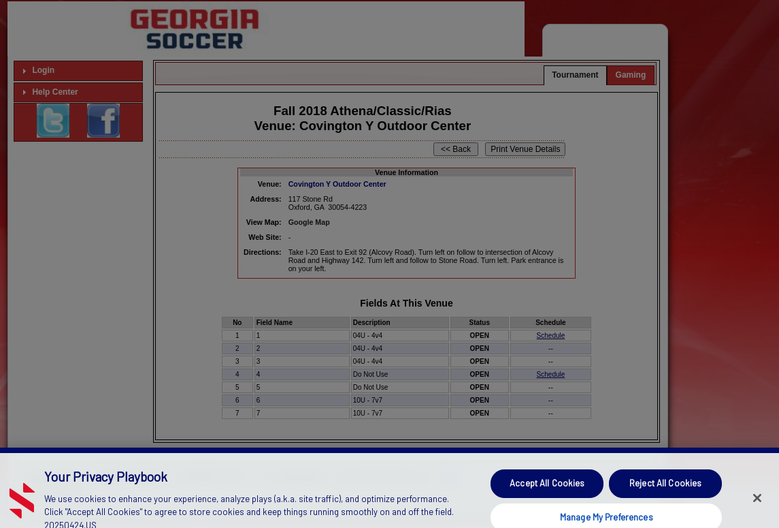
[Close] (757, 507)
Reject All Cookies (665, 491)
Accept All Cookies (547, 491)
